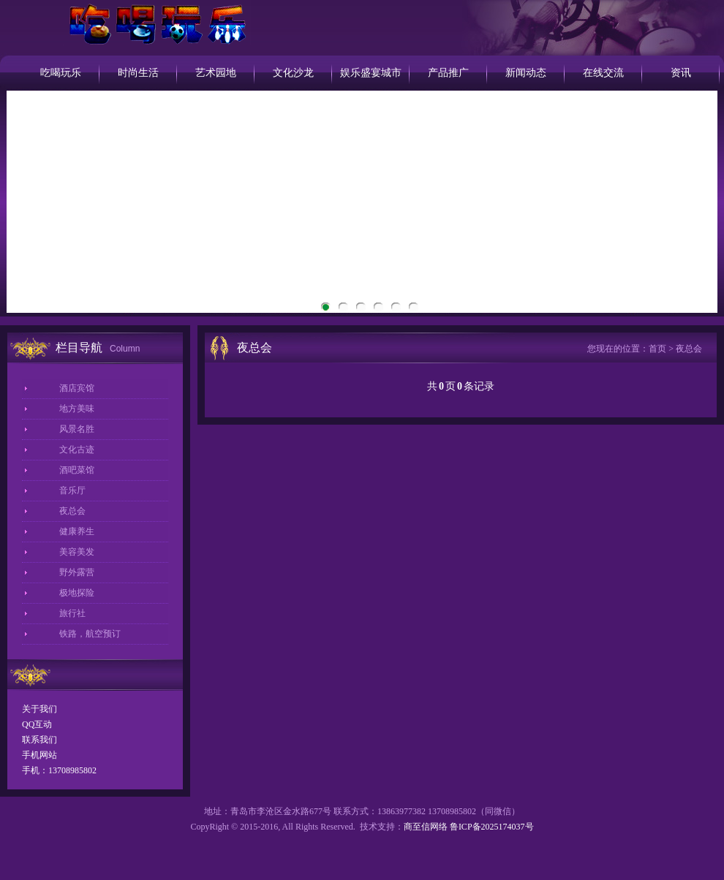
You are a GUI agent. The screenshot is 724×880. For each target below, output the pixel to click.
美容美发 (76, 552)
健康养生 (76, 531)
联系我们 (39, 740)
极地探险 (76, 593)
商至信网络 (426, 827)
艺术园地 (215, 72)
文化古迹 (76, 449)
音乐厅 (72, 490)
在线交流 (603, 72)
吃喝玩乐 (60, 72)
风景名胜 (76, 429)
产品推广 (448, 72)
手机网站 (39, 755)
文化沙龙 (293, 72)
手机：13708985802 (59, 770)
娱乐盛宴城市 (370, 72)
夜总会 (72, 511)
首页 (657, 349)
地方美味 (76, 408)
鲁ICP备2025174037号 (492, 827)
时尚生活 (138, 72)
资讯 (681, 72)
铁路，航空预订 (90, 634)
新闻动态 (525, 72)
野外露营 (76, 572)
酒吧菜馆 (76, 470)
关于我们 (39, 709)
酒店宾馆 (76, 388)
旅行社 (72, 613)
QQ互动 (37, 724)
